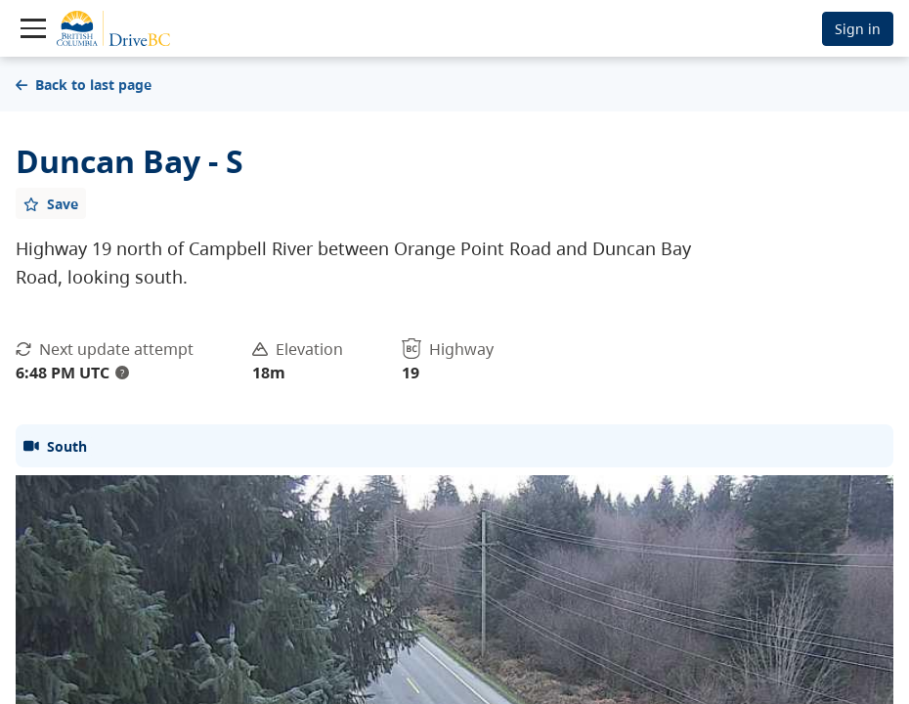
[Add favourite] (51, 203)
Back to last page (84, 84)
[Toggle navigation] (33, 28)
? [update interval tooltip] (122, 372)
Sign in (858, 29)
